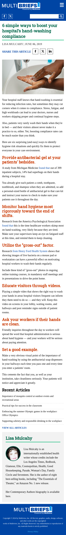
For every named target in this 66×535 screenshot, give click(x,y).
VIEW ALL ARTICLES (14, 428)
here (8, 496)
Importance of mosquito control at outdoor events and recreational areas (27, 398)
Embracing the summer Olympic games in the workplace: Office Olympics (29, 413)
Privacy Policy (33, 532)
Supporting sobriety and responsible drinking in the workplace (32, 421)
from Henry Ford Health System (30, 251)
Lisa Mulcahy (12, 44)
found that (44, 167)
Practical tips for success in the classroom (22, 405)
